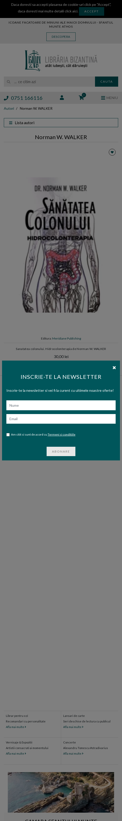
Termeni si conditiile (61, 426)
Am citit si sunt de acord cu (40, 426)
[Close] (114, 358)
